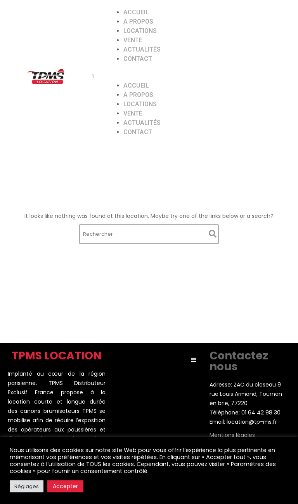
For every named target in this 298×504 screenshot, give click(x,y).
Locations (140, 31)
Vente (132, 40)
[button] (191, 76)
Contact (137, 58)
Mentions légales (232, 435)
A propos (138, 21)
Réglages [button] (26, 486)
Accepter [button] (65, 486)
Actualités (142, 49)
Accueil (136, 12)
